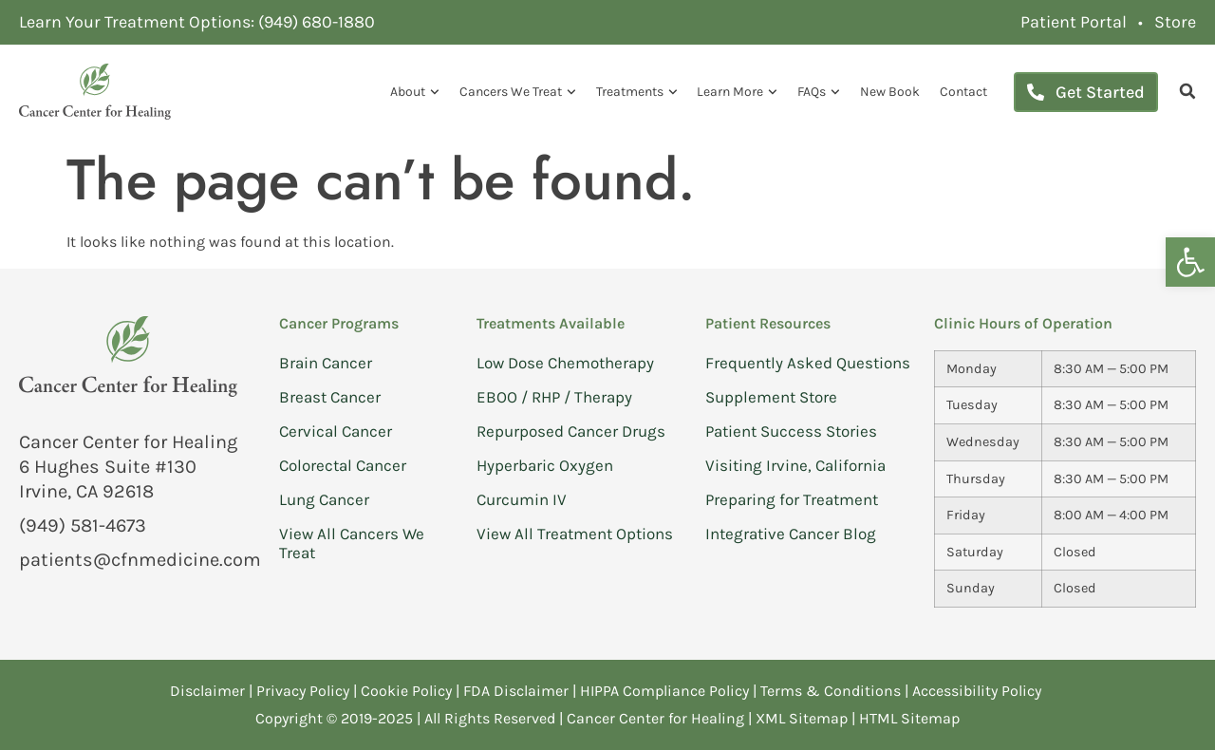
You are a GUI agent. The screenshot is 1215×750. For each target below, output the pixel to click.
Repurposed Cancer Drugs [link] (571, 431)
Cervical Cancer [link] (335, 431)
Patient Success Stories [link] (791, 431)
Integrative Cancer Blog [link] (790, 533)
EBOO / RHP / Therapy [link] (554, 396)
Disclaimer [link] (207, 691)
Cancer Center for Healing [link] (655, 718)
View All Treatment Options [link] (575, 533)
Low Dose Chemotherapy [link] (565, 362)
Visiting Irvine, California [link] (795, 465)
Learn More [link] (737, 92)
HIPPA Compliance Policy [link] (666, 691)
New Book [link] (890, 92)
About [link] (414, 92)
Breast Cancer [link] (330, 396)
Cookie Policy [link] (406, 691)
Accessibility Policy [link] (978, 691)
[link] (1190, 262)
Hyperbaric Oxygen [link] (545, 465)
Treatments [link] (637, 92)
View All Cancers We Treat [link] (351, 543)
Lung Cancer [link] (324, 499)
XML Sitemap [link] (802, 718)
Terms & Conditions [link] (832, 691)
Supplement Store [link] (771, 396)
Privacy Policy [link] (304, 691)
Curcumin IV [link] (522, 499)
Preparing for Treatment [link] (791, 499)
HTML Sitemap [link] (909, 718)
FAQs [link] (818, 92)
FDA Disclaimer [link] (516, 691)
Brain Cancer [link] (325, 362)
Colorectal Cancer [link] (342, 465)
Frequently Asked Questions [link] (807, 362)
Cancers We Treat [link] (517, 92)
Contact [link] (963, 92)
